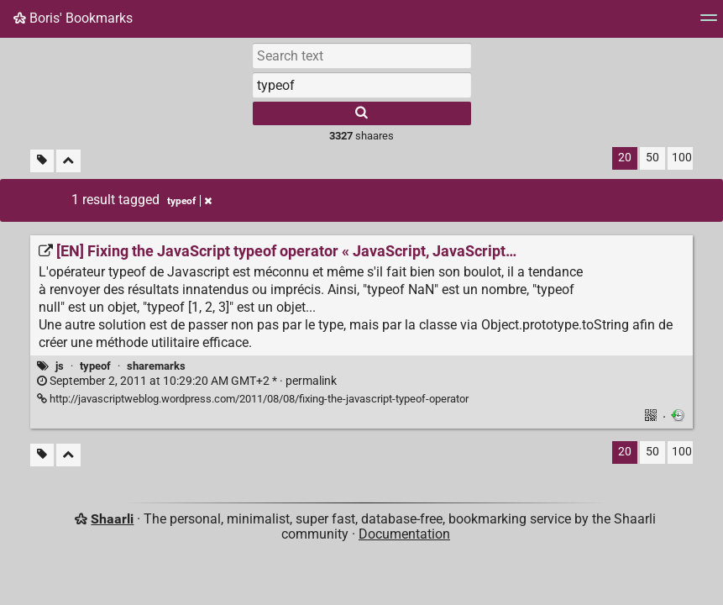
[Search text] (362, 55)
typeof (95, 366)
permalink (187, 381)
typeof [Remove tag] (189, 201)
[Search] (362, 113)
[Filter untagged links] (42, 161)
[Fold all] (68, 161)
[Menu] (708, 23)
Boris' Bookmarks (73, 18)
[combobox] (362, 84)
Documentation (404, 534)
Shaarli (112, 519)
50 (652, 157)
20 (624, 157)
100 (682, 157)
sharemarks (156, 366)
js (59, 366)
